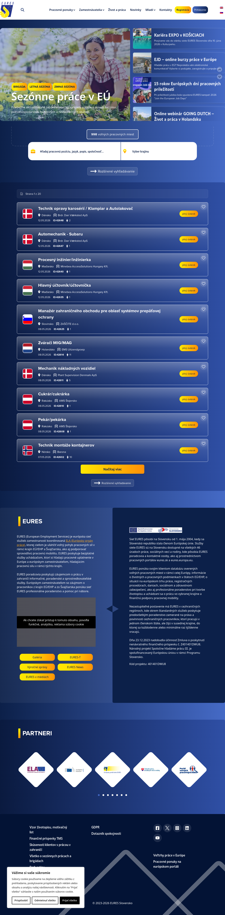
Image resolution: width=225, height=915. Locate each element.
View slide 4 (112, 795)
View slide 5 (117, 795)
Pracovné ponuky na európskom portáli (167, 863)
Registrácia (182, 10)
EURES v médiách (37, 677)
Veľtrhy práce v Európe (169, 855)
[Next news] (219, 76)
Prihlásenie (200, 10)
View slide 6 (122, 795)
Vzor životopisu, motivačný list (48, 829)
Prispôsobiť (21, 900)
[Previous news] (219, 69)
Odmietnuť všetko (45, 900)
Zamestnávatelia (90, 10)
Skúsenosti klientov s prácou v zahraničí (50, 847)
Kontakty (165, 10)
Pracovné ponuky (61, 10)
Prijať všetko (69, 900)
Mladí (149, 10)
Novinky (135, 10)
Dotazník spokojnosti (106, 833)
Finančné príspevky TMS (46, 838)
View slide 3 (108, 795)
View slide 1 (99, 795)
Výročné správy (37, 667)
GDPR (95, 827)
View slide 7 (126, 795)
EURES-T (75, 657)
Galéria (37, 657)
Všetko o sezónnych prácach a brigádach (50, 858)
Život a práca (117, 10)
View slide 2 (103, 795)
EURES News (75, 667)
